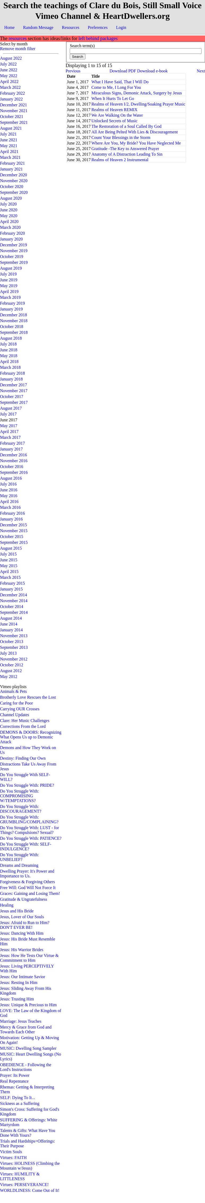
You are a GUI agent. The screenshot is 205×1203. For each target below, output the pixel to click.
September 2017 (14, 402)
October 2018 (11, 326)
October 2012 (11, 665)
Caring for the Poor (16, 703)
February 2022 (12, 93)
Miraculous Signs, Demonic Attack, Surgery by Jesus (136, 93)
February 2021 (12, 163)
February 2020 (12, 233)
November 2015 (14, 530)
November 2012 (14, 659)
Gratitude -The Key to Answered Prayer (125, 148)
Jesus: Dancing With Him (21, 933)
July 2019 (8, 274)
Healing (7, 905)
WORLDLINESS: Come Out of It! (29, 1190)
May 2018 (8, 355)
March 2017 (10, 437)
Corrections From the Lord (23, 726)
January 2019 (11, 309)
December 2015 (13, 525)
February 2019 (12, 303)
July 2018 (8, 344)
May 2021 (8, 145)
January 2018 (11, 379)
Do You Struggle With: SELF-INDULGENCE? (25, 846)
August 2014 (11, 618)
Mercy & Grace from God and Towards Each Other (25, 1029)
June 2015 (8, 560)
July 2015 (8, 554)
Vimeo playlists (13, 686)
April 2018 (9, 361)
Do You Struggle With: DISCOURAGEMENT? (20, 808)
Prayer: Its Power (14, 1075)
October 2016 (11, 466)
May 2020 (8, 215)
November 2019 (14, 250)
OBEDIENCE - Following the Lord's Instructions (25, 1067)
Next (201, 71)
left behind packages (98, 38)
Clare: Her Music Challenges (24, 720)
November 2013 (14, 635)
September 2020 (14, 192)
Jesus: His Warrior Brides (21, 949)
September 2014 (14, 612)
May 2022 (8, 75)
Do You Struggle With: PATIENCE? (31, 838)
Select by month (14, 44)
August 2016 (11, 478)
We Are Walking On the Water (117, 115)
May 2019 (8, 285)
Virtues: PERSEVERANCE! (24, 1184)
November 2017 (14, 390)
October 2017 (11, 396)
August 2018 (11, 338)
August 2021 (11, 128)
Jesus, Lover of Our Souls (22, 917)
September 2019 (14, 262)
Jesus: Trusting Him (17, 999)
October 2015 (11, 536)
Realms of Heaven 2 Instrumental (120, 160)
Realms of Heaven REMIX (114, 109)
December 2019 (13, 245)
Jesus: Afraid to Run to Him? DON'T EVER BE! (24, 925)
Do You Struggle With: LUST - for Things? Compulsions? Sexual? (29, 830)
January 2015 (11, 589)
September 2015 (14, 542)
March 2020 (10, 227)
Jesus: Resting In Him (18, 982)
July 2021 (8, 134)
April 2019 (9, 291)
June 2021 (8, 140)
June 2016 (8, 490)
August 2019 (11, 268)
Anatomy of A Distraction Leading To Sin (127, 154)
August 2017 (11, 408)
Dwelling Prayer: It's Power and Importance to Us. (27, 873)
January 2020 (11, 239)
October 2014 (11, 606)
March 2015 (10, 577)
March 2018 (10, 367)
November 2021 (14, 110)
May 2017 (8, 425)
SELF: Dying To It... (17, 1097)
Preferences (98, 27)
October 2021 (11, 116)
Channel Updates (14, 714)
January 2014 (11, 630)
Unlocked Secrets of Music (114, 121)
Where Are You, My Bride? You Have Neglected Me (136, 143)
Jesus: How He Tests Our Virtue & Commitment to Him (29, 958)
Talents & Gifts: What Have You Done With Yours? (27, 1133)
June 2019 (8, 280)
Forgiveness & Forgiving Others (27, 882)
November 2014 (14, 600)
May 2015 (8, 565)
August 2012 (11, 670)
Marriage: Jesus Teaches (20, 1021)
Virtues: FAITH (13, 1157)
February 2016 (12, 513)
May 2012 (8, 676)
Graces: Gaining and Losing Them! (30, 893)
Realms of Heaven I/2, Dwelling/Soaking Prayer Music (138, 104)
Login (121, 27)
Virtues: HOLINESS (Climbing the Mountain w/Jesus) (30, 1165)
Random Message (38, 27)
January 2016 (11, 519)
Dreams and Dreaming (19, 865)
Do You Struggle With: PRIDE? (27, 785)
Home (9, 27)
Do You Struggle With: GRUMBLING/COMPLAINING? (29, 819)
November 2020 (14, 180)
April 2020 (9, 221)
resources (17, 38)
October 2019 (11, 256)
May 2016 (8, 495)
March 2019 (10, 297)
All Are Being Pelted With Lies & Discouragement (134, 132)
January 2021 (11, 169)
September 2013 (14, 647)
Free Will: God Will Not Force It (28, 887)
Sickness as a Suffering (20, 1103)
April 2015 (9, 571)
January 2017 (11, 449)
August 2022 (11, 58)
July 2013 (8, 653)
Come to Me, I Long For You (116, 87)
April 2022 (9, 81)
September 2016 (14, 472)
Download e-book (152, 71)
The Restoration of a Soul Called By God (126, 126)
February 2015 (12, 583)
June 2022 (8, 70)
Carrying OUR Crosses (19, 709)
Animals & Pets (13, 691)
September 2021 (14, 122)
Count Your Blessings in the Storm (120, 137)
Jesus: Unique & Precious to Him (28, 1005)
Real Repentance (14, 1081)
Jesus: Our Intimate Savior (22, 976)
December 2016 (13, 455)
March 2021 (10, 157)
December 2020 (13, 175)
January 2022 (11, 99)
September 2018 (14, 332)
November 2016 (14, 460)
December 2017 (13, 385)
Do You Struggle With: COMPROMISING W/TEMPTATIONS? (19, 796)
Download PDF (123, 71)
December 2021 (13, 105)
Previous (73, 71)
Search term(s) (82, 45)
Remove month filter (17, 48)
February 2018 (12, 373)
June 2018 (8, 350)
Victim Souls (11, 1151)
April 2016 (9, 501)
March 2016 (10, 507)
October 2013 (11, 641)
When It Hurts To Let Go (112, 98)
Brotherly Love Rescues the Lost (28, 697)
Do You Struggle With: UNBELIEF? (19, 857)
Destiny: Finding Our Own (23, 758)
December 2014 (13, 595)
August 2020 (11, 198)
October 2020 (11, 186)
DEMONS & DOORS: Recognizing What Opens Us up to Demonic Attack (31, 737)
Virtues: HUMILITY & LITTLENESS (20, 1176)
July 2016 (8, 484)
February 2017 (12, 443)
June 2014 (8, 624)
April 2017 (9, 431)
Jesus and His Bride (17, 911)
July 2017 (8, 414)
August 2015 (11, 548)
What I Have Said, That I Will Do (120, 82)
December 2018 (13, 315)
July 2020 (8, 204)
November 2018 (14, 320)
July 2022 (8, 64)
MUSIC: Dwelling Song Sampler (28, 1048)
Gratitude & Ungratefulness (23, 899)
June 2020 (8, 210)
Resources (70, 27)
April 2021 (9, 151)
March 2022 (10, 87)
